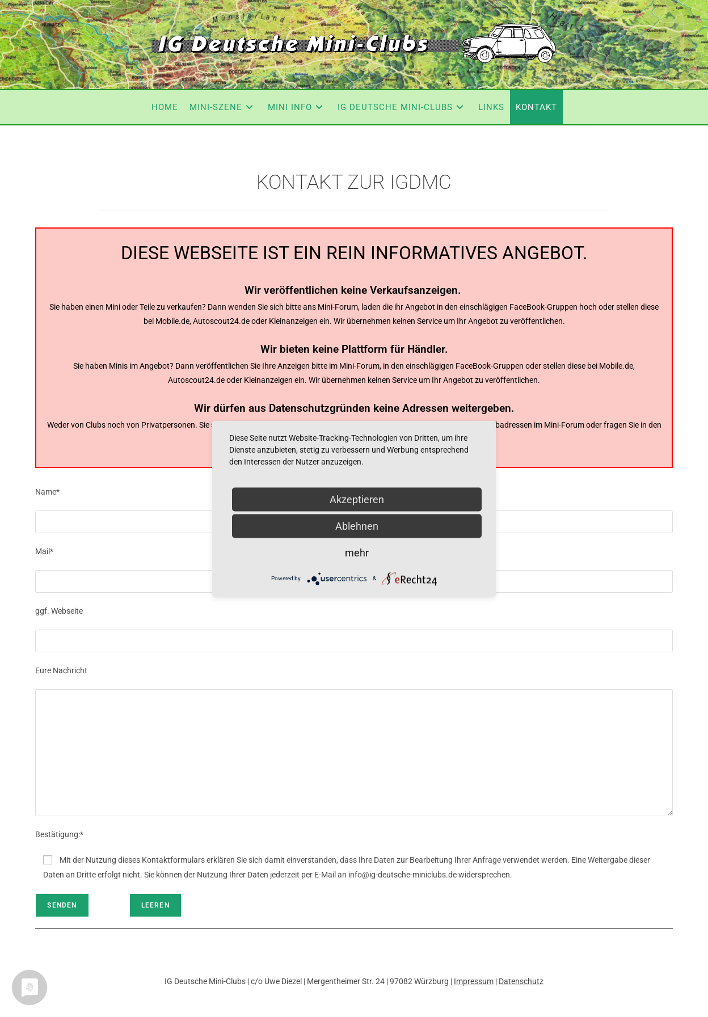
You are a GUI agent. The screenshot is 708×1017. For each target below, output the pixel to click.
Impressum (474, 981)
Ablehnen (356, 525)
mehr (357, 552)
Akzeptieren (357, 499)
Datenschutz (521, 981)
